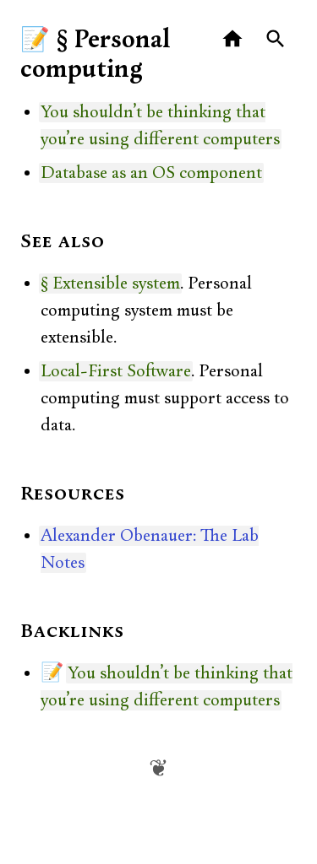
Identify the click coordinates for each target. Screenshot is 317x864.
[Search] (276, 39)
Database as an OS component (151, 173)
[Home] (232, 39)
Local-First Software (116, 371)
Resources (72, 494)
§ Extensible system (110, 283)
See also (62, 242)
